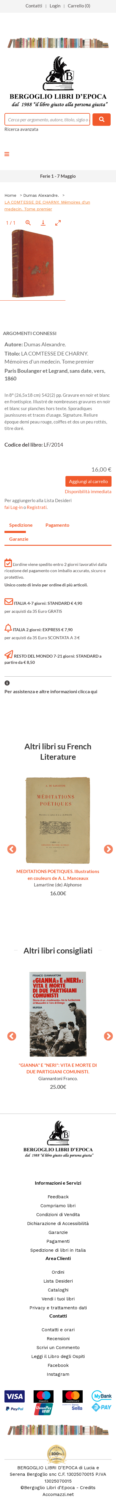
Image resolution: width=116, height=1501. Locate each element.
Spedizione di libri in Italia (58, 1250)
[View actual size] (28, 223)
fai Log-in (13, 507)
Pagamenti (58, 1241)
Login (55, 5)
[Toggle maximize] (58, 223)
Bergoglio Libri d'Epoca (49, 1487)
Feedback (58, 1196)
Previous (9, 848)
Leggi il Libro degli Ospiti (58, 1356)
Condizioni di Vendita (58, 1214)
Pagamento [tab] (54, 525)
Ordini (58, 1272)
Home (10, 195)
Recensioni (58, 1338)
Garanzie (58, 1232)
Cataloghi (58, 1290)
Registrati (37, 507)
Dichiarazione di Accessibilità (58, 1223)
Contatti (34, 5)
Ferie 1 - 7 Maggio (58, 176)
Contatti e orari (58, 1329)
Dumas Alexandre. (41, 195)
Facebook (58, 1365)
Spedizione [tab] (17, 525)
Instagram (58, 1374)
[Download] (43, 223)
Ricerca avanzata (21, 129)
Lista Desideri (58, 1281)
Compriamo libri (58, 1205)
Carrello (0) (79, 5)
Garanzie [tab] (17, 539)
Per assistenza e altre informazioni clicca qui (50, 691)
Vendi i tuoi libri (58, 1299)
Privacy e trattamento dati (58, 1307)
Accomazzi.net (58, 1494)
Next (106, 848)
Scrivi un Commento (58, 1347)
